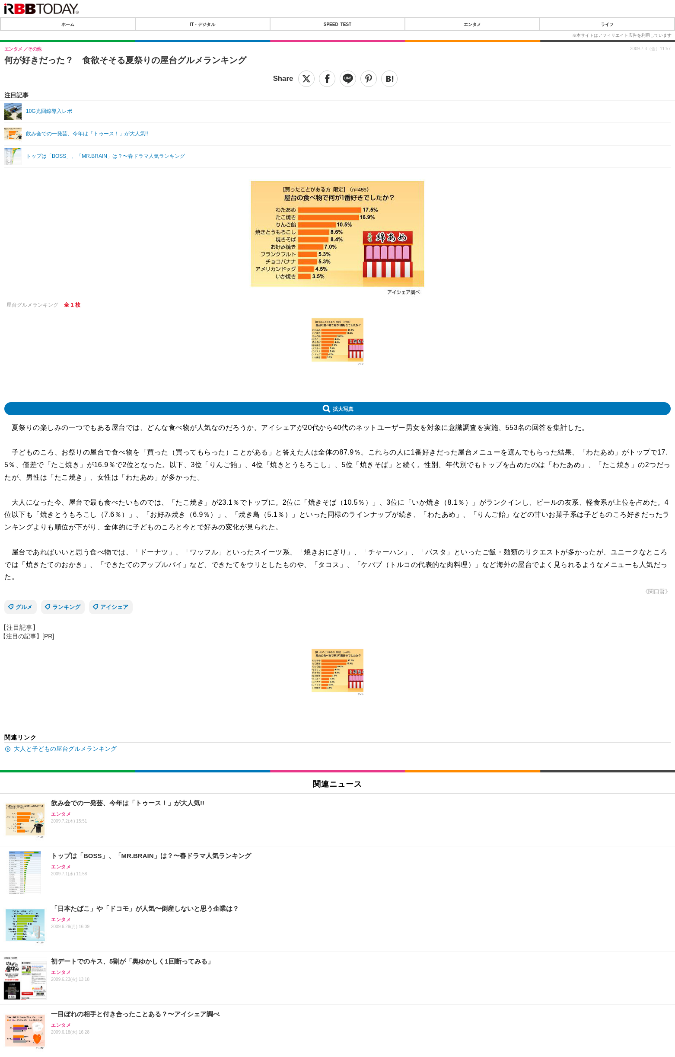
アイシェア (114, 607)
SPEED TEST (337, 24)
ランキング (66, 607)
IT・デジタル (203, 24)
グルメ (24, 607)
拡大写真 (343, 408)
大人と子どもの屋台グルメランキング (65, 748)
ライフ (607, 24)
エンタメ (472, 24)
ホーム (67, 24)
